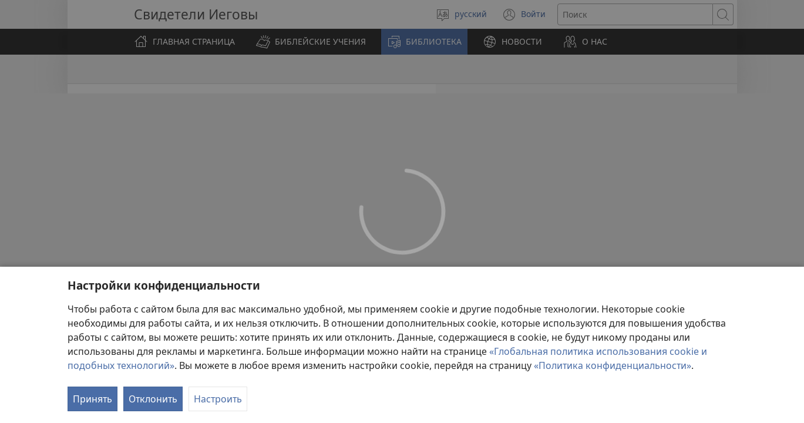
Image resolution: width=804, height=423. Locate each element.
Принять (92, 398)
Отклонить (153, 398)
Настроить (218, 398)
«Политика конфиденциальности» (612, 365)
